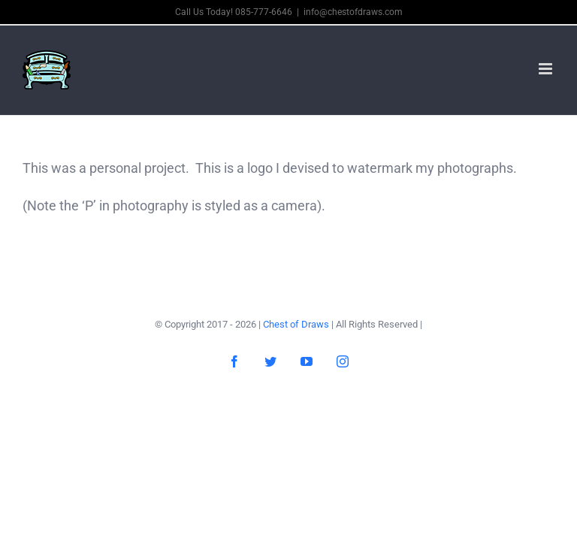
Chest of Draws (296, 324)
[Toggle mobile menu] (546, 69)
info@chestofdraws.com (353, 12)
